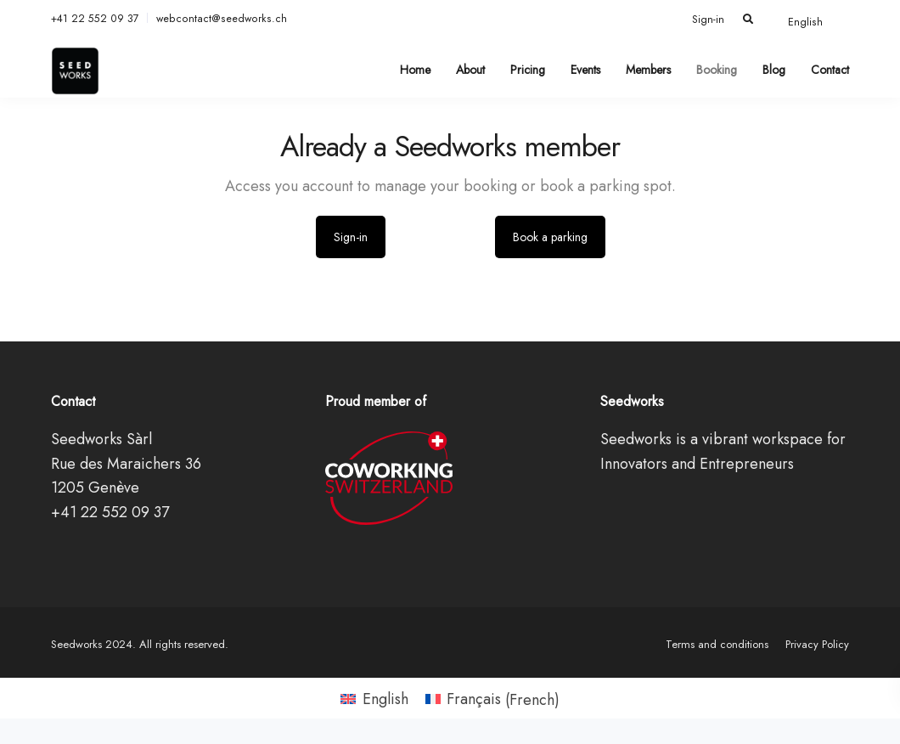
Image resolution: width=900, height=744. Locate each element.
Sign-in (708, 19)
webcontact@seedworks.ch (221, 18)
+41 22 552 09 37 (95, 18)
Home (415, 69)
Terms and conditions (717, 644)
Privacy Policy (817, 644)
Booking (716, 69)
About (470, 69)
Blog (773, 69)
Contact (830, 69)
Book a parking (550, 236)
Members (648, 69)
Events (585, 69)
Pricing (527, 69)
